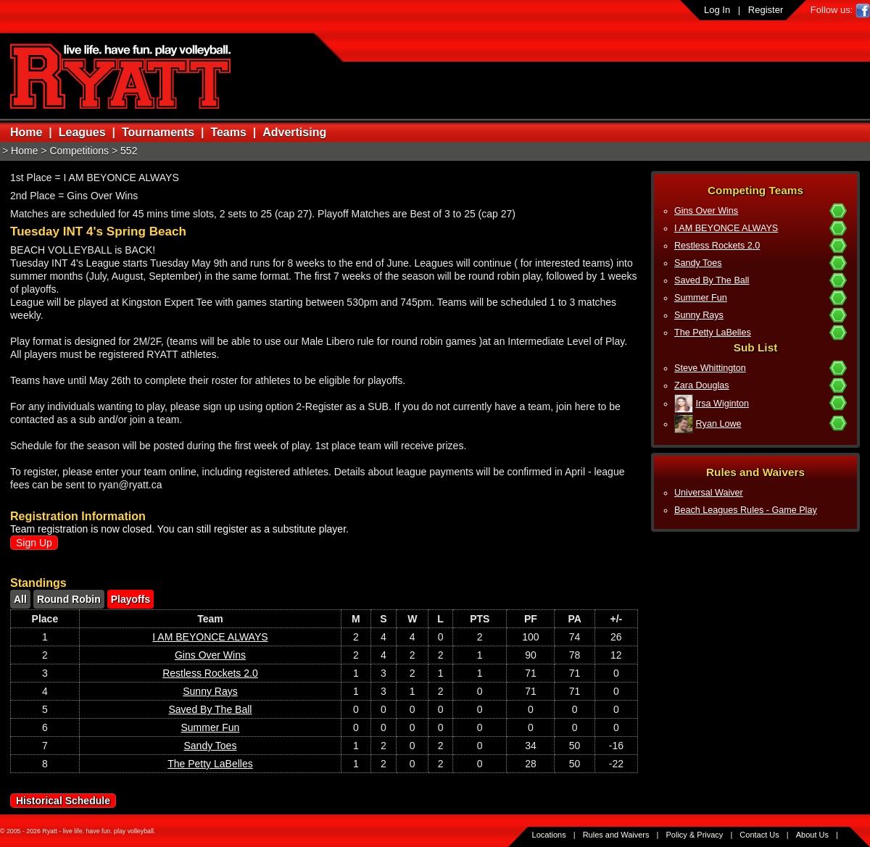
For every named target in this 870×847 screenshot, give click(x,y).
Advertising (294, 132)
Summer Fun (700, 298)
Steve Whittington (710, 368)
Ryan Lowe (719, 424)
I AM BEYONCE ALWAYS (726, 228)
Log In (717, 9)
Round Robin (69, 599)
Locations (549, 834)
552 (128, 151)
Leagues (82, 132)
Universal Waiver (708, 493)
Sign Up (34, 542)
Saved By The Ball (711, 280)
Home (26, 132)
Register (765, 9)
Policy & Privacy (695, 834)
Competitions (79, 151)
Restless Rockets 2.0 (717, 246)
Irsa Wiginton (723, 404)
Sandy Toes (698, 263)
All (20, 599)
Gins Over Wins (706, 211)
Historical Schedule (63, 800)
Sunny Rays (699, 315)
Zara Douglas (701, 385)
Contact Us (759, 834)
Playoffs (130, 599)
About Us (812, 834)
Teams (228, 132)
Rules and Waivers (616, 834)
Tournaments (158, 132)
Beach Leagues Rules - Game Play (745, 510)
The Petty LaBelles (712, 332)
